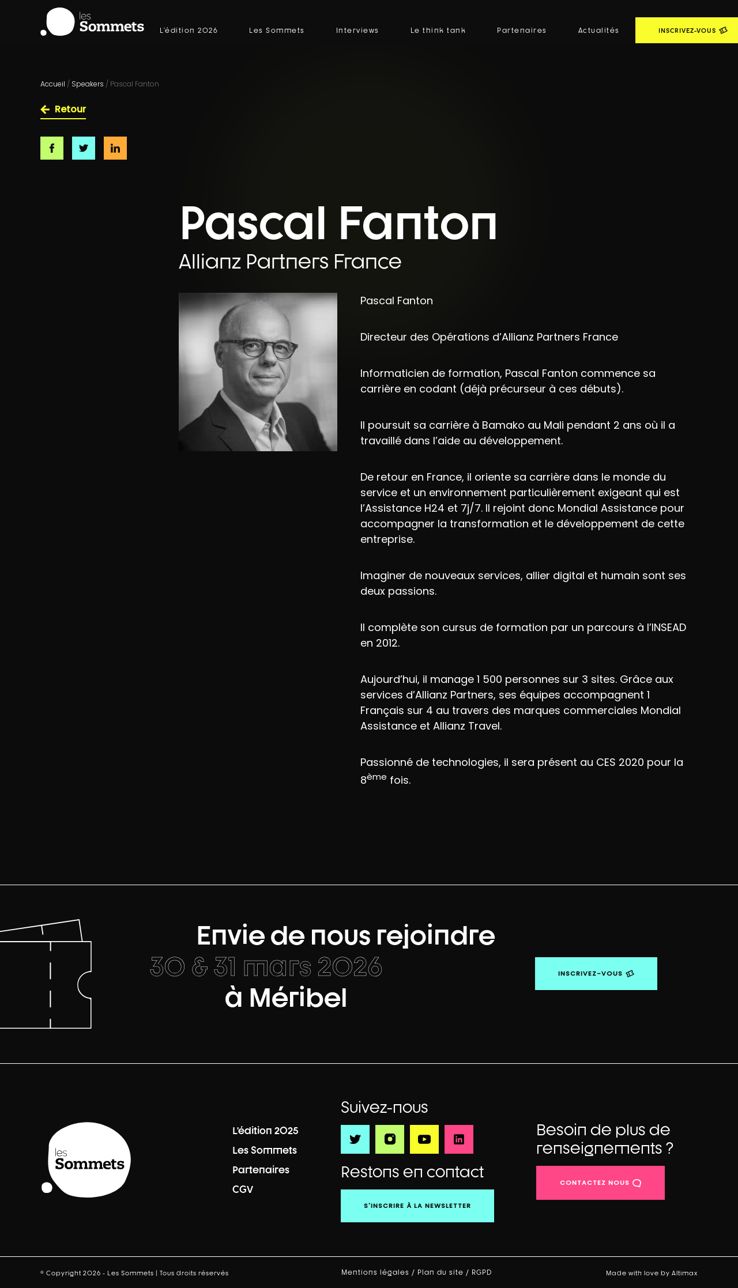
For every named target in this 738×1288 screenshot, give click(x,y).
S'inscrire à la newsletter (417, 1205)
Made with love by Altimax (652, 1272)
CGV (242, 1189)
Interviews (357, 31)
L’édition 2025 (265, 1130)
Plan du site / (444, 1272)
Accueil (52, 84)
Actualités (599, 31)
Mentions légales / (379, 1272)
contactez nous (595, 1182)
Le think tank (438, 31)
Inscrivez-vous (590, 973)
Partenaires (522, 31)
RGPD (483, 1272)
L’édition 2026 (189, 31)
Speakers (87, 84)
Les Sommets (277, 31)
